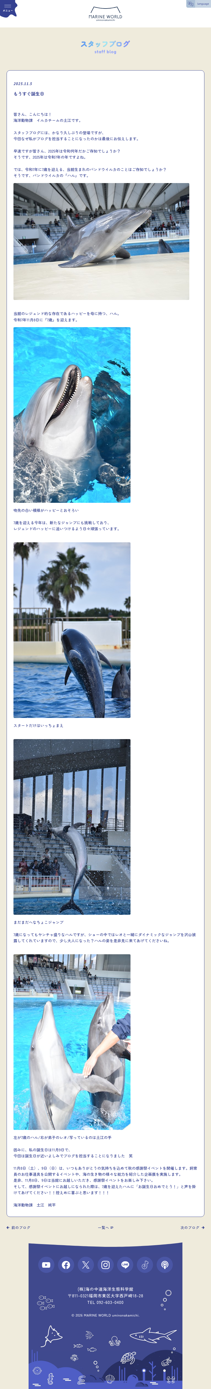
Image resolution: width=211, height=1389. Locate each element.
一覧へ (103, 1227)
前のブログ (21, 1227)
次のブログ (190, 1227)
